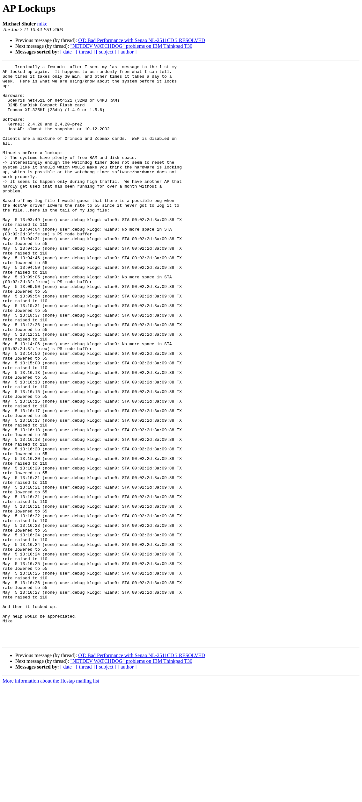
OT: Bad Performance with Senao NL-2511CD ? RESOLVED (141, 40)
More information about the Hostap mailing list (51, 796)
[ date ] (67, 51)
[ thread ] (85, 51)
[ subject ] (106, 51)
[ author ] (127, 51)
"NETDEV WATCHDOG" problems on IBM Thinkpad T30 (131, 46)
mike (42, 23)
